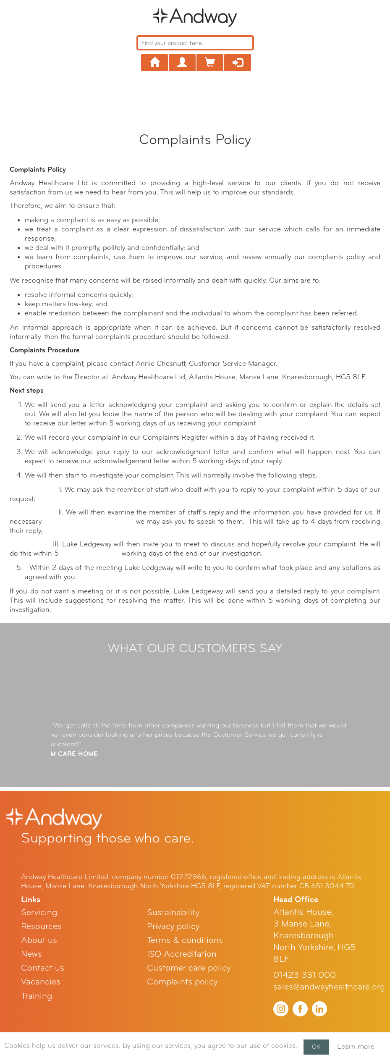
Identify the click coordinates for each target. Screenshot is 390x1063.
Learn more (355, 1046)
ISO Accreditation (182, 954)
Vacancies (40, 981)
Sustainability (173, 912)
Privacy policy (173, 926)
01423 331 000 (304, 975)
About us (39, 940)
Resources (41, 926)
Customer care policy (188, 968)
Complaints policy (182, 981)
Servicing (39, 912)
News (31, 954)
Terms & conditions (185, 940)
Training (36, 996)
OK (316, 1046)
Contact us (42, 968)
